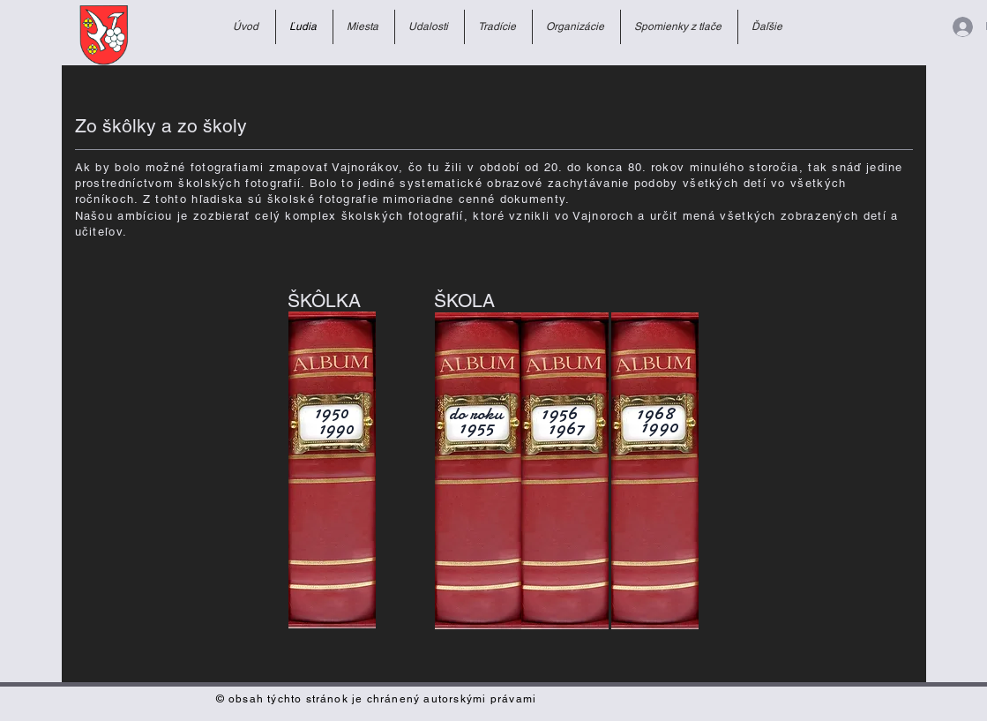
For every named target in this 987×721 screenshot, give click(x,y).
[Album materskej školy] (332, 470)
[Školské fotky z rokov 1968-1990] (654, 470)
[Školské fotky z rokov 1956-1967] (564, 470)
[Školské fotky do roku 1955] (478, 470)
